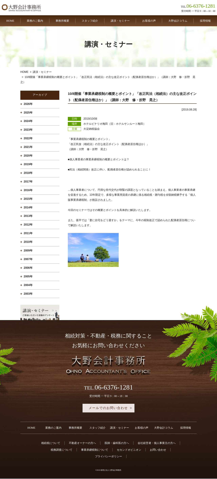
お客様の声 (149, 20)
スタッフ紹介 (90, 20)
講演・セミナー (120, 20)
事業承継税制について (94, 450)
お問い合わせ (158, 450)
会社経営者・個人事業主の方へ (157, 443)
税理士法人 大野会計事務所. (111, 470)
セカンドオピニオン (129, 450)
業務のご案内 (35, 20)
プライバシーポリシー (108, 456)
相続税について (50, 443)
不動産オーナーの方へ (82, 443)
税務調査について (61, 450)
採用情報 (205, 20)
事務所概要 (62, 20)
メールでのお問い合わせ (108, 408)
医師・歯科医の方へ (117, 443)
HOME (10, 20)
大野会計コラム (177, 20)
